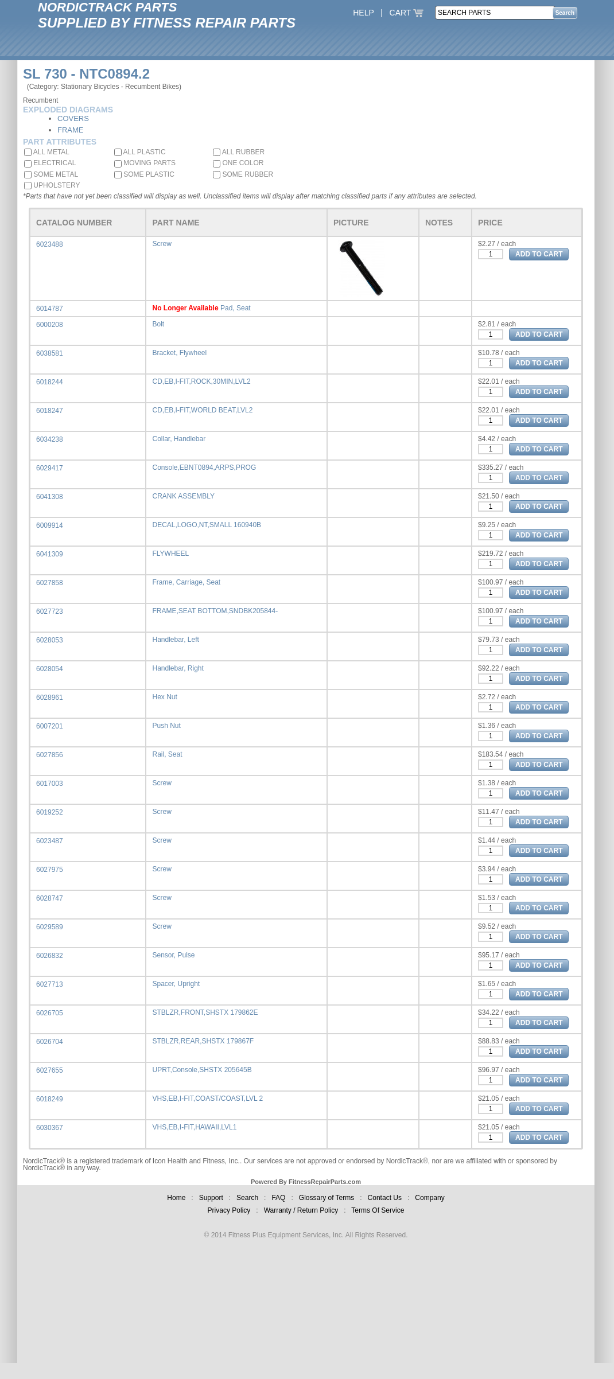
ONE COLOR (238, 163)
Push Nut (166, 726)
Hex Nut (164, 697)
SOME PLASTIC (144, 174)
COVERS (73, 118)
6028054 (49, 669)
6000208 (49, 325)
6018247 (49, 411)
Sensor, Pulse (173, 955)
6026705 (49, 1013)
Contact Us (385, 1198)
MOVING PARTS (145, 163)
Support (211, 1198)
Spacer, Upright (176, 984)
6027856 (49, 755)
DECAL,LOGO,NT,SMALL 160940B (206, 525)
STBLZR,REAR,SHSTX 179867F (203, 1041)
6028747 (49, 898)
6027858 (49, 583)
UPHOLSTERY (52, 185)
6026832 (49, 956)
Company (429, 1198)
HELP (363, 12)
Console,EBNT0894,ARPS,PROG (204, 467)
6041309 (49, 554)
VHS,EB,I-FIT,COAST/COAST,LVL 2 (207, 1098)
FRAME (70, 130)
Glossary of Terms (326, 1198)
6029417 (49, 468)
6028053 (49, 640)
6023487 (49, 841)
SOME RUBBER (243, 174)
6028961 (49, 698)
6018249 (49, 1099)
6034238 (49, 439)
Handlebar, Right (177, 668)
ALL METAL (46, 152)
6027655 (49, 1070)
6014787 (49, 309)
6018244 (49, 382)
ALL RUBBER (239, 152)
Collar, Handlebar (178, 439)
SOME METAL (51, 174)
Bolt (158, 324)
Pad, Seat (235, 308)
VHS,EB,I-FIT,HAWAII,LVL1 (194, 1127)
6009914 (49, 525)
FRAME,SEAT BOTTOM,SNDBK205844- (215, 611)
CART (407, 12)
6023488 (49, 244)
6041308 (49, 497)
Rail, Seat (167, 754)
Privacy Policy (229, 1210)
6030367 (49, 1128)
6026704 (49, 1042)
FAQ (278, 1198)
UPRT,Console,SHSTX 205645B (201, 1070)
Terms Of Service (377, 1210)
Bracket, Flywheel (179, 353)
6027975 (49, 870)
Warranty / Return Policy (301, 1210)
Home (176, 1198)
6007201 (49, 726)
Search (247, 1198)
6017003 (49, 784)
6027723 (49, 611)
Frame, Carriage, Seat (186, 582)
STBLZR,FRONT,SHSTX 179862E (205, 1012)
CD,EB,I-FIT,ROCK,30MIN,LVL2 (201, 381)
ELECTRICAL (50, 163)
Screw (161, 244)
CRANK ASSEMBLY (183, 496)
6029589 (49, 927)
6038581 (49, 353)
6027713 (49, 984)
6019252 (49, 812)
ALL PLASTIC (140, 152)
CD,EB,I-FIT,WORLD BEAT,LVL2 (202, 410)
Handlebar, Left (175, 640)
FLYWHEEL (170, 554)
